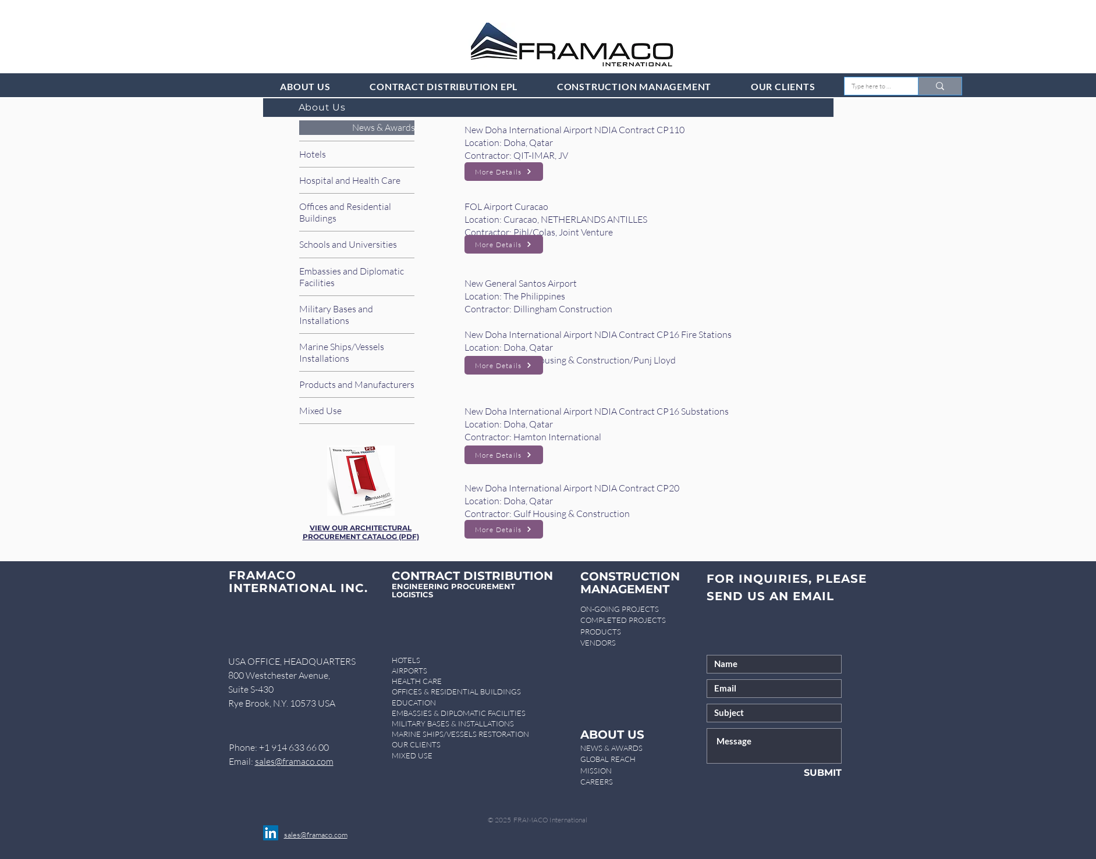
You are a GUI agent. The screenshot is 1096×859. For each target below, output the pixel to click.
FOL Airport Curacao (506, 206)
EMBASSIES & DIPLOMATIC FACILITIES (459, 713)
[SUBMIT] (803, 773)
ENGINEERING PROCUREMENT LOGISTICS (453, 590)
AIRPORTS (409, 670)
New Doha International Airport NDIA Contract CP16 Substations (596, 411)
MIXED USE (412, 755)
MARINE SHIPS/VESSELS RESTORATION (460, 734)
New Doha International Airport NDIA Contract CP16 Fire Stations (598, 334)
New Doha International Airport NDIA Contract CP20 (571, 488)
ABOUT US (612, 735)
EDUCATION (414, 702)
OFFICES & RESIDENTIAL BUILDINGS (456, 691)
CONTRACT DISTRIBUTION (472, 576)
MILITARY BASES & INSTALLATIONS (453, 723)
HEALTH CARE (417, 681)
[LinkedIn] (270, 832)
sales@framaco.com (294, 761)
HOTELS (406, 660)
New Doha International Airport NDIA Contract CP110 (574, 130)
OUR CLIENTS (416, 744)
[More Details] (503, 171)
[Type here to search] (872, 86)
